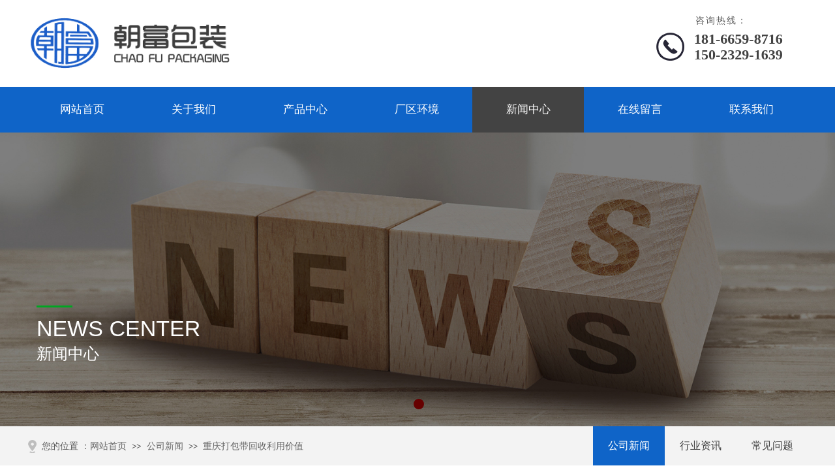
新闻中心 (528, 109)
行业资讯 (700, 445)
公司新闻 (629, 445)
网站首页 (82, 109)
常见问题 (772, 445)
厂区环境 (417, 109)
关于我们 (194, 109)
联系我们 (751, 109)
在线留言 (640, 109)
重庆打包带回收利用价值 (253, 446)
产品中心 (305, 109)
